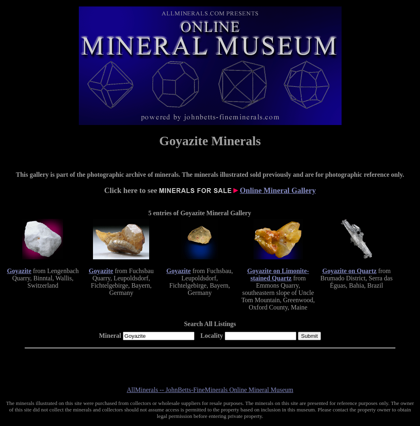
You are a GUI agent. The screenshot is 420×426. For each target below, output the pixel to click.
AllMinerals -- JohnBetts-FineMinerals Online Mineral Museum (210, 389)
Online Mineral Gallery (278, 190)
